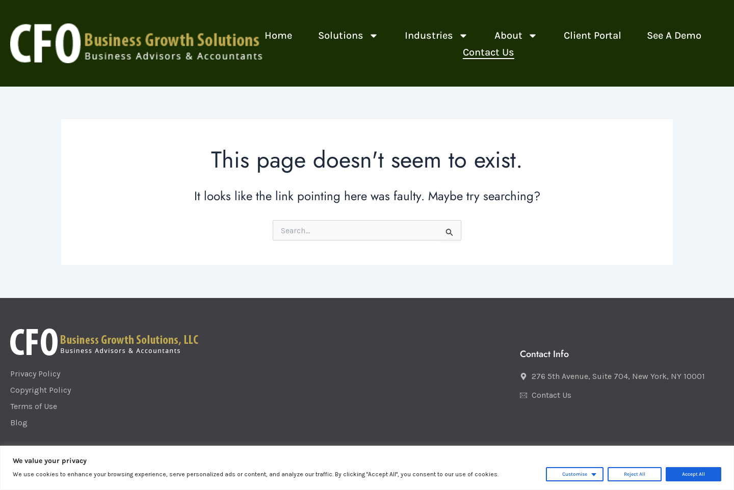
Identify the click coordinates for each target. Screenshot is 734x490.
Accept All (693, 474)
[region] (367, 468)
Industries (436, 35)
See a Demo (674, 35)
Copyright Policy (40, 390)
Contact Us (488, 52)
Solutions (348, 35)
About (516, 35)
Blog (19, 422)
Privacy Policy (35, 373)
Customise (574, 474)
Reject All (634, 474)
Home (278, 35)
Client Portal (592, 35)
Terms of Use (33, 406)
